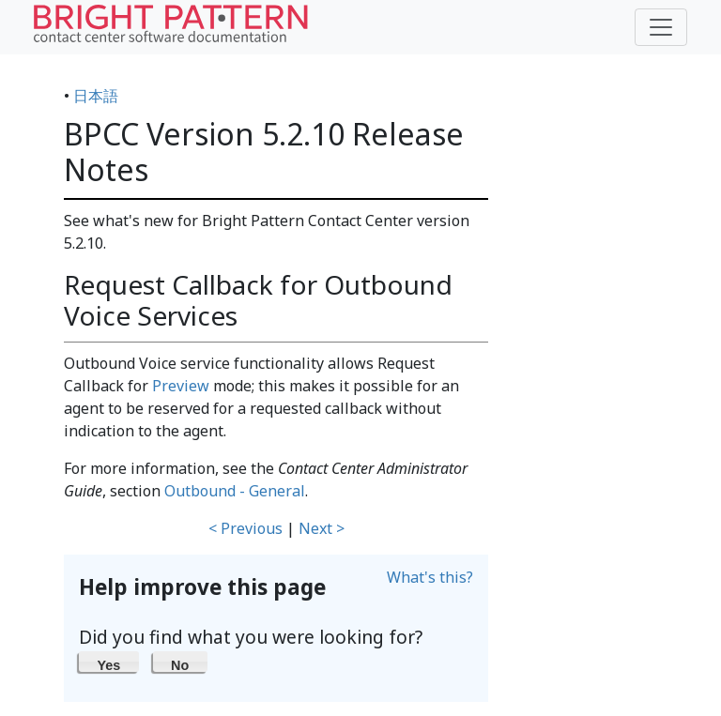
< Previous (245, 528)
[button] (109, 661)
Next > (322, 528)
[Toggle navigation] (661, 27)
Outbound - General (234, 490)
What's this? (430, 577)
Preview (180, 385)
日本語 (95, 95)
